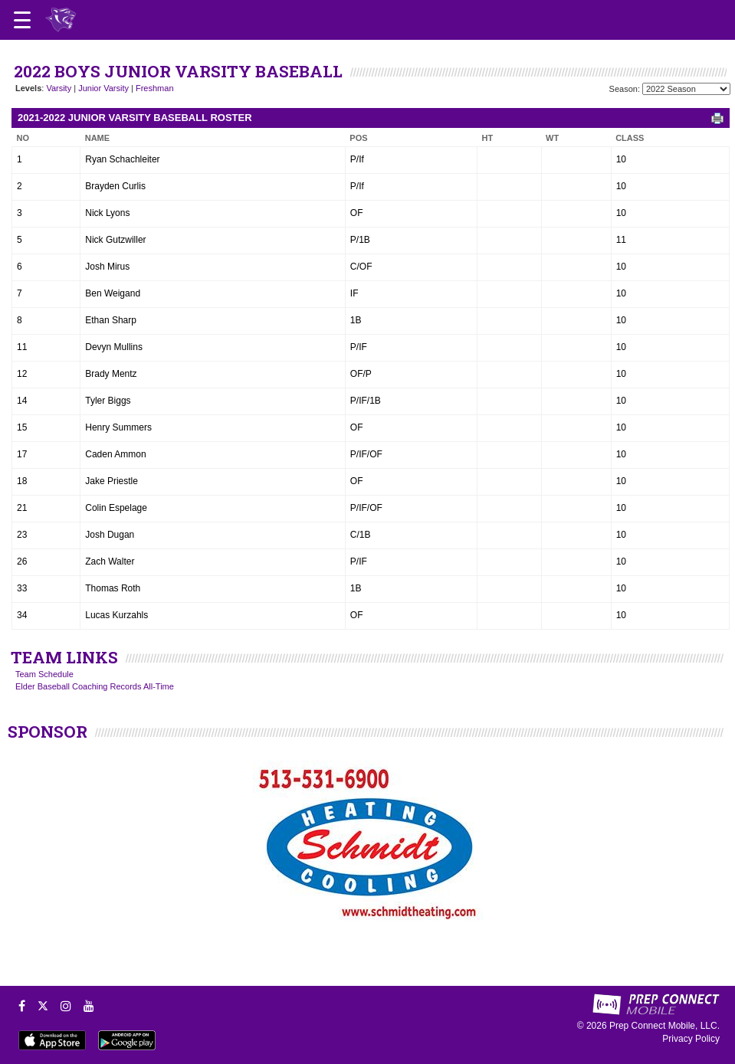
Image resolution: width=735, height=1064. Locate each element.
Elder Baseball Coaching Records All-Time (94, 686)
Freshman (155, 88)
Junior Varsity (103, 88)
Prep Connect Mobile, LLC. (664, 1025)
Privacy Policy (691, 1038)
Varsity (58, 88)
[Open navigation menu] (22, 20)
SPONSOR (47, 731)
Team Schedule (44, 674)
